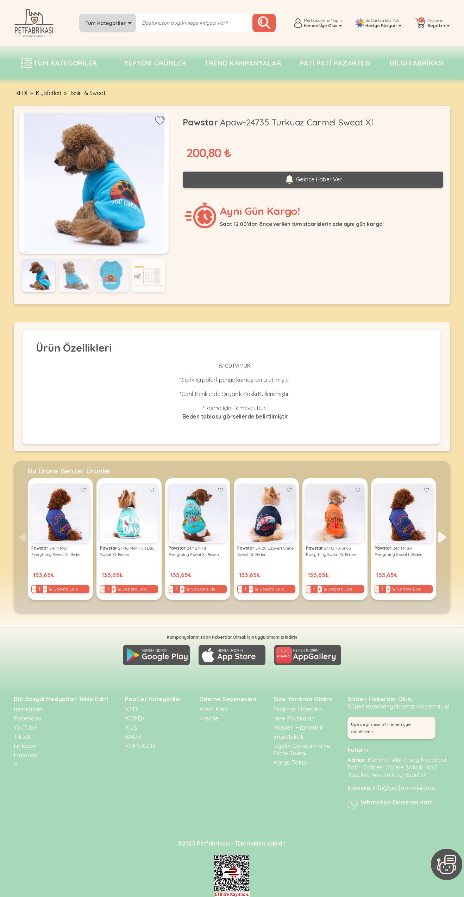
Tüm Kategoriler (108, 23)
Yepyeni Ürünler (155, 62)
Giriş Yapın (331, 20)
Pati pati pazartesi (335, 62)
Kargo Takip (290, 762)
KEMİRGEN (140, 745)
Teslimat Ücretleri (297, 709)
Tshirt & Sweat (88, 93)
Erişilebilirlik (288, 736)
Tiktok (22, 736)
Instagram (28, 709)
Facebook (28, 718)
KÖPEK (135, 718)
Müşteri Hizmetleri (298, 727)
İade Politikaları (293, 718)
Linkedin (25, 745)
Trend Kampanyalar (243, 62)
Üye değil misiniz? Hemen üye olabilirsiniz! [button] (381, 728)
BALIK (133, 736)
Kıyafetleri (48, 93)
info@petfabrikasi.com (404, 787)
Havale (209, 718)
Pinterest (26, 755)
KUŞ (131, 727)
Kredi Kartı (213, 709)
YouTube (25, 727)
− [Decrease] (34, 589)
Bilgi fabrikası (417, 62)
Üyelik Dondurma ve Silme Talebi (301, 749)
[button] (442, 537)
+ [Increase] (45, 589)
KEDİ (21, 93)
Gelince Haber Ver (313, 179)
